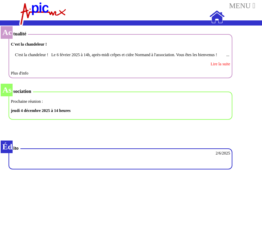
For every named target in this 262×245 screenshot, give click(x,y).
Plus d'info (19, 73)
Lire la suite (220, 64)
